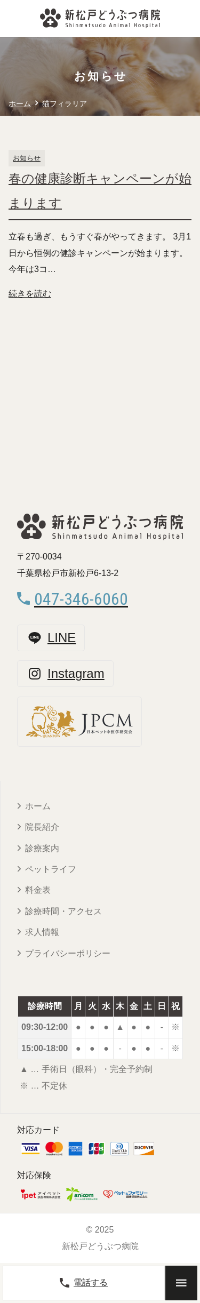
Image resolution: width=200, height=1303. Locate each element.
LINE (51, 637)
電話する (84, 1282)
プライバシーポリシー (67, 953)
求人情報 (42, 932)
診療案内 (42, 848)
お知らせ (27, 158)
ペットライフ (50, 869)
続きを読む (30, 293)
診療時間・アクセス (63, 911)
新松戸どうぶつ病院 (100, 1246)
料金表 (38, 889)
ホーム (38, 806)
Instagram (65, 673)
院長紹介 (42, 827)
